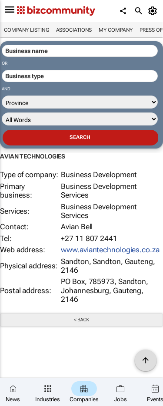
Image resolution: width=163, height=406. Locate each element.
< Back (81, 319)
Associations (74, 30)
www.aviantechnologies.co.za (110, 249)
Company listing (26, 30)
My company (116, 30)
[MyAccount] (154, 10)
